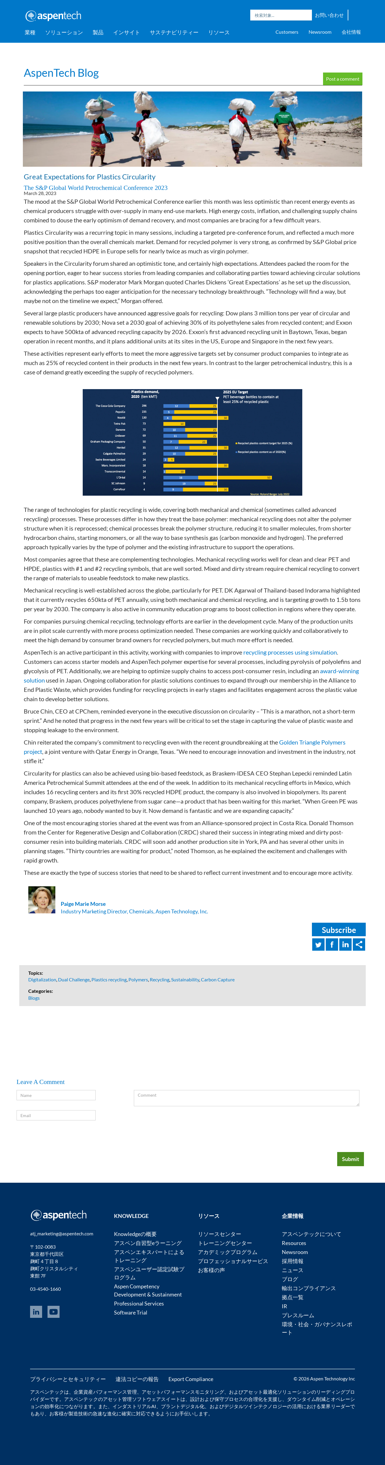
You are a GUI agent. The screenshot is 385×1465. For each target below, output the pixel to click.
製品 (98, 32)
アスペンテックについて (311, 1234)
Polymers (138, 979)
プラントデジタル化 (183, 1406)
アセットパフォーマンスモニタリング (183, 1392)
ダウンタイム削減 (306, 1399)
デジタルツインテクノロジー (255, 1406)
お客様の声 (211, 1270)
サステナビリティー (174, 32)
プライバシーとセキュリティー (68, 1379)
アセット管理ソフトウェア (132, 1399)
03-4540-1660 (45, 1289)
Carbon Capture (218, 979)
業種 (30, 32)
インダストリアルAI (134, 1406)
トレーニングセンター (225, 1243)
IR (284, 1306)
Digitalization (42, 979)
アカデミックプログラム (227, 1252)
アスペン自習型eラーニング (148, 1243)
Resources (294, 1243)
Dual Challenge (74, 979)
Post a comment (342, 79)
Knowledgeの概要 (135, 1234)
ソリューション (64, 32)
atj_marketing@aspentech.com (61, 1233)
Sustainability (185, 979)
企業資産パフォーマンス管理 (105, 1392)
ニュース (292, 1270)
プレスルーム (298, 1315)
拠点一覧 (292, 1297)
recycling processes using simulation (290, 652)
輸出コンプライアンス (309, 1288)
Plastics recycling (109, 979)
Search (306, 15)
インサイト (126, 32)
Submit (350, 1159)
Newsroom (320, 32)
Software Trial (130, 1312)
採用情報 (292, 1261)
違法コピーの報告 (137, 1379)
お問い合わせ (329, 15)
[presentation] (313, 1128)
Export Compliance (190, 1379)
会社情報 (351, 32)
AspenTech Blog (61, 72)
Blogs (34, 998)
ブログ (290, 1279)
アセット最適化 (260, 1392)
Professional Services (139, 1303)
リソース (219, 32)
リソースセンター (219, 1234)
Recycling (159, 979)
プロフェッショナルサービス (233, 1261)
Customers (287, 32)
